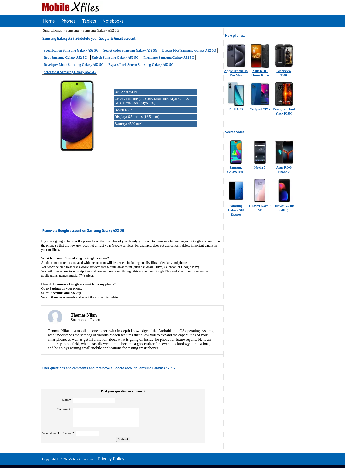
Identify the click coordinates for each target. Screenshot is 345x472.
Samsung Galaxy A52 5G (101, 30)
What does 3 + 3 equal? (58, 437)
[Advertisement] (132, 186)
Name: (64, 400)
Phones (68, 20)
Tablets (89, 20)
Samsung (72, 30)
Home (49, 20)
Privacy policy (111, 462)
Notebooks (113, 20)
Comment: (61, 409)
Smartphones (52, 30)
